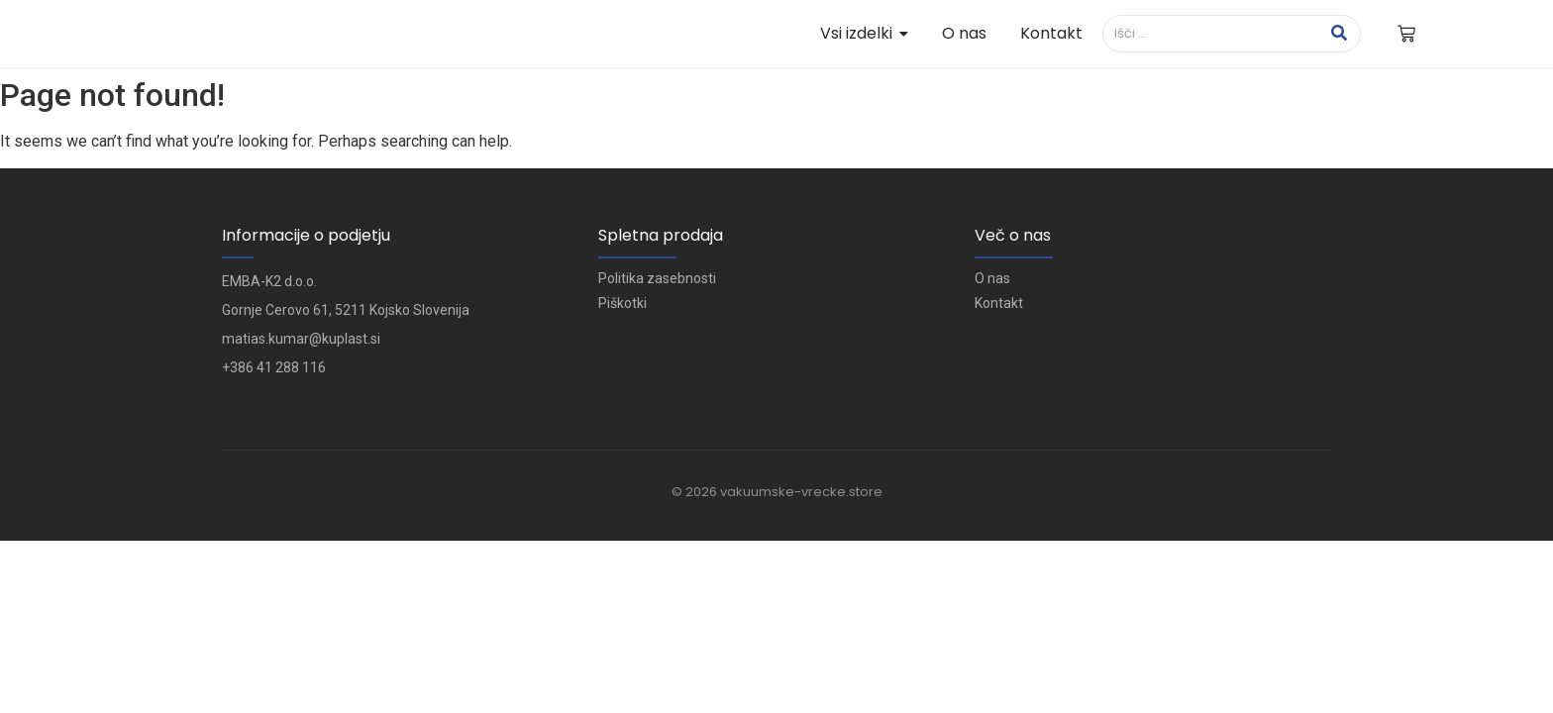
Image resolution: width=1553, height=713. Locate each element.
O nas (992, 278)
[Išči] (1211, 34)
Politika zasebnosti (657, 278)
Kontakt (999, 303)
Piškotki (622, 303)
